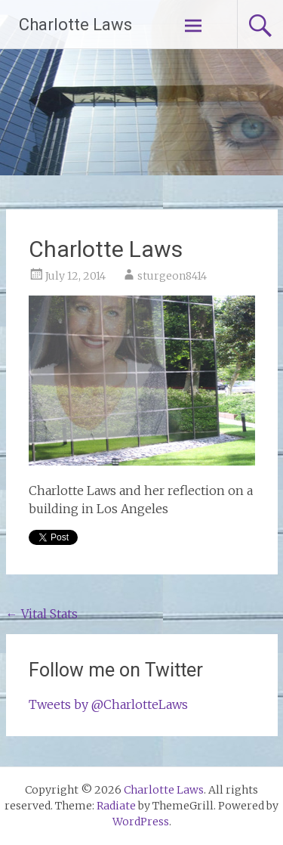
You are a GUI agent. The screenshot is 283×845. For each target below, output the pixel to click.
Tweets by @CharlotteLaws (108, 704)
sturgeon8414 (172, 276)
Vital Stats (42, 613)
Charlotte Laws (75, 24)
